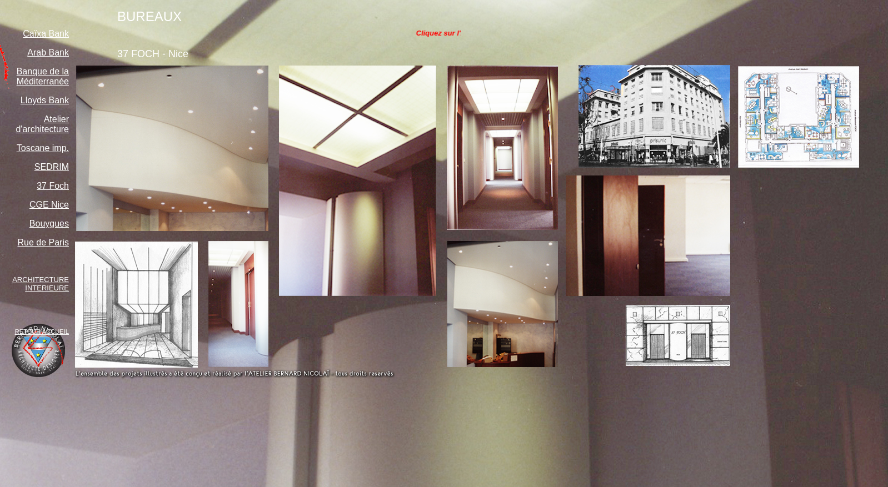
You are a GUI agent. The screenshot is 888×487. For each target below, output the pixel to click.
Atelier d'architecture (42, 124)
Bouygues (49, 223)
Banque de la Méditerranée (43, 76)
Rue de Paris (43, 242)
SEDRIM (51, 167)
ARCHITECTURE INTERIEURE (40, 283)
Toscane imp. (43, 148)
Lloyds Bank (45, 100)
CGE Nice (49, 204)
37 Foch (53, 185)
